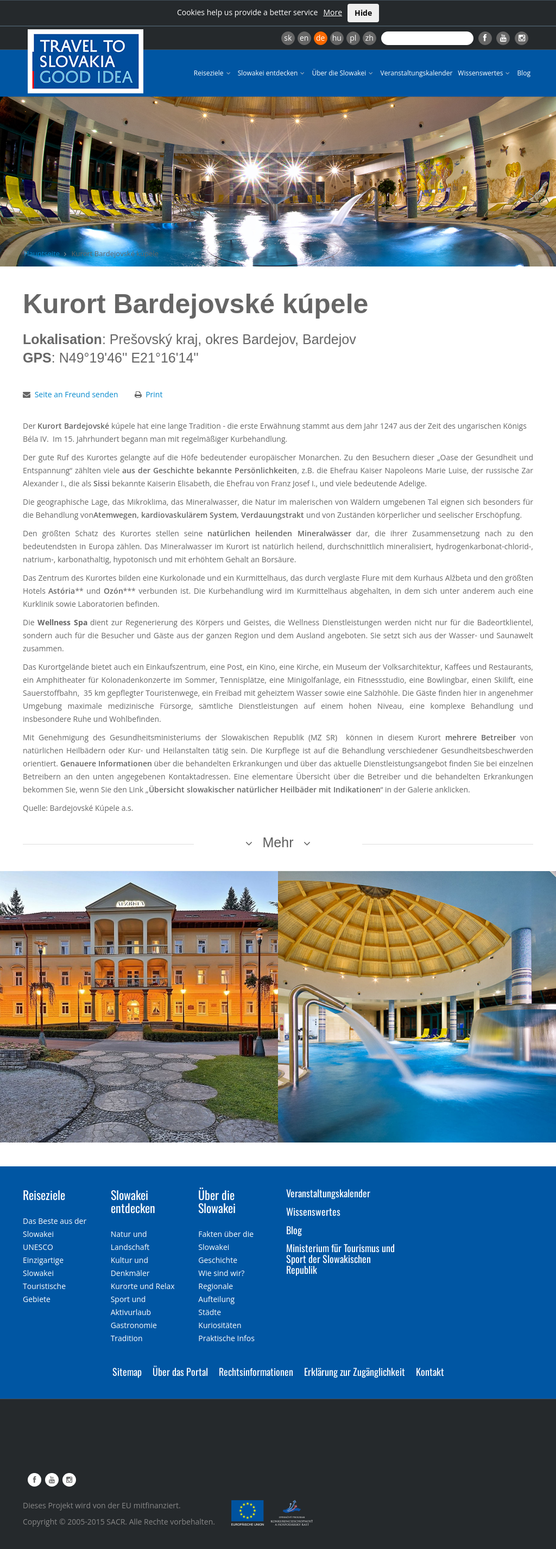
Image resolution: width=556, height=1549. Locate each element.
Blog (523, 73)
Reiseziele (213, 73)
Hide (363, 13)
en (304, 38)
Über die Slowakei (343, 73)
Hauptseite (42, 253)
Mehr (278, 842)
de (320, 38)
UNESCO (38, 1247)
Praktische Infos (226, 1338)
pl (353, 38)
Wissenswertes (484, 73)
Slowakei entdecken (272, 73)
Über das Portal (180, 1371)
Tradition (127, 1338)
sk (288, 38)
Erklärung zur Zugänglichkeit (354, 1371)
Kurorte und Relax (143, 1286)
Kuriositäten (219, 1325)
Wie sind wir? (221, 1273)
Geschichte (217, 1260)
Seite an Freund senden (76, 394)
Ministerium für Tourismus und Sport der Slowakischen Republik (340, 1259)
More (332, 12)
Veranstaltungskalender (416, 73)
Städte (209, 1312)
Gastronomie (134, 1325)
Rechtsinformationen (256, 1371)
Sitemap (127, 1371)
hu (337, 38)
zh (369, 38)
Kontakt (430, 1371)
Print (154, 394)
